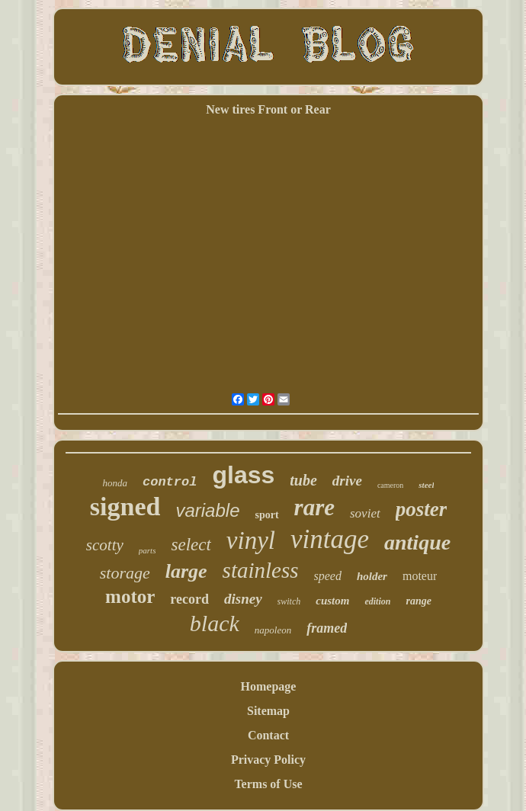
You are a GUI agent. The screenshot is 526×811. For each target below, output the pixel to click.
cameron (390, 485)
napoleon (273, 630)
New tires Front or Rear (268, 109)
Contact (268, 735)
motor (130, 596)
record (189, 599)
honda (115, 483)
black (214, 623)
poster (421, 509)
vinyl (250, 540)
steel (426, 484)
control (170, 482)
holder (372, 576)
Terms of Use (268, 783)
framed (326, 628)
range (418, 601)
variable (207, 510)
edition (377, 601)
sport (266, 515)
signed (125, 506)
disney (243, 599)
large (186, 571)
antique (417, 542)
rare (314, 507)
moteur (420, 575)
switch (289, 601)
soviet (365, 513)
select (190, 544)
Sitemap (268, 710)
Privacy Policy (268, 759)
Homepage (269, 686)
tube (303, 480)
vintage (329, 539)
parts (147, 550)
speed (328, 575)
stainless (261, 570)
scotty (104, 545)
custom (332, 601)
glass (243, 475)
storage (125, 572)
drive (347, 481)
